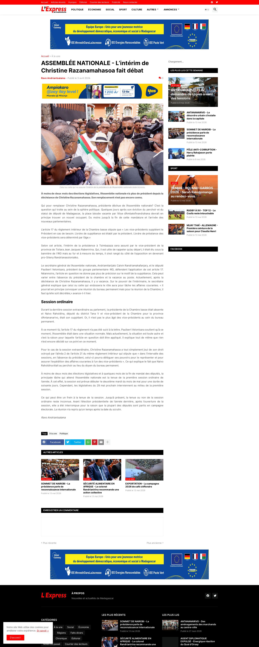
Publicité (116, 2)
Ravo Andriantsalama (53, 78)
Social (110, 9)
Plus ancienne (154, 542)
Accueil (44, 2)
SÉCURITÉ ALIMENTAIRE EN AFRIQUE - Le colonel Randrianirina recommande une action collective (101, 488)
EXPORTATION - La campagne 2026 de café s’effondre (142, 485)
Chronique (61, 638)
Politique (77, 9)
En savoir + (43, 630)
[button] (207, 9)
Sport (123, 9)
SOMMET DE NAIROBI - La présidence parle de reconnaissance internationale (58, 486)
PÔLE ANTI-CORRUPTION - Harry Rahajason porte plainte (202, 152)
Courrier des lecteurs (99, 2)
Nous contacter (130, 2)
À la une (56, 56)
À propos (72, 2)
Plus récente (49, 542)
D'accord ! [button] (15, 637)
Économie (94, 9)
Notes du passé (51, 644)
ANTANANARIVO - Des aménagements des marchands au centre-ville (198, 624)
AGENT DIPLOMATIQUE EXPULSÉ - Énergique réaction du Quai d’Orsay (198, 641)
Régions (61, 632)
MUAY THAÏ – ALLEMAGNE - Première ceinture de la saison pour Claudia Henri (202, 228)
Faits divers (77, 632)
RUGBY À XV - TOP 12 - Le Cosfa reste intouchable (201, 212)
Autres (151, 9)
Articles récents (58, 2)
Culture (136, 9)
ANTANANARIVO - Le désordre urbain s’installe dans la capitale (201, 115)
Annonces (170, 9)
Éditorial (83, 2)
